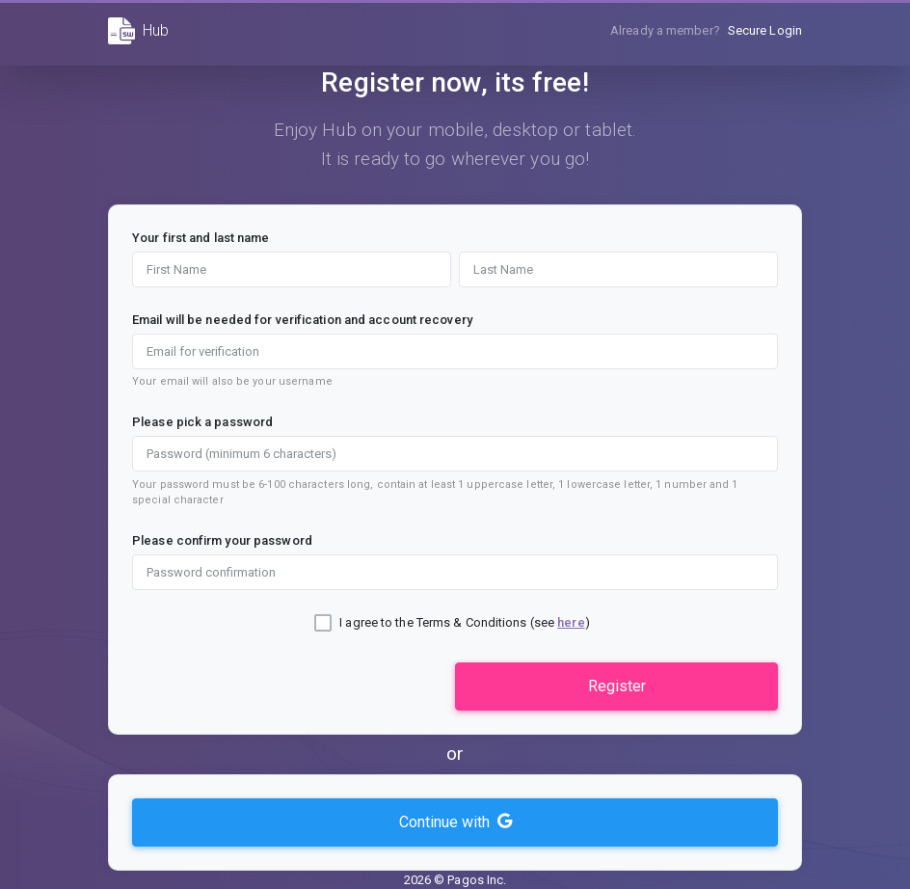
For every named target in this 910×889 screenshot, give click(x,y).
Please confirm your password (222, 540)
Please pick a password (202, 422)
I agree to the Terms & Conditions (432, 622)
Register (617, 686)
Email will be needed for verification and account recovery (302, 319)
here (570, 622)
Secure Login (765, 30)
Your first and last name (200, 237)
